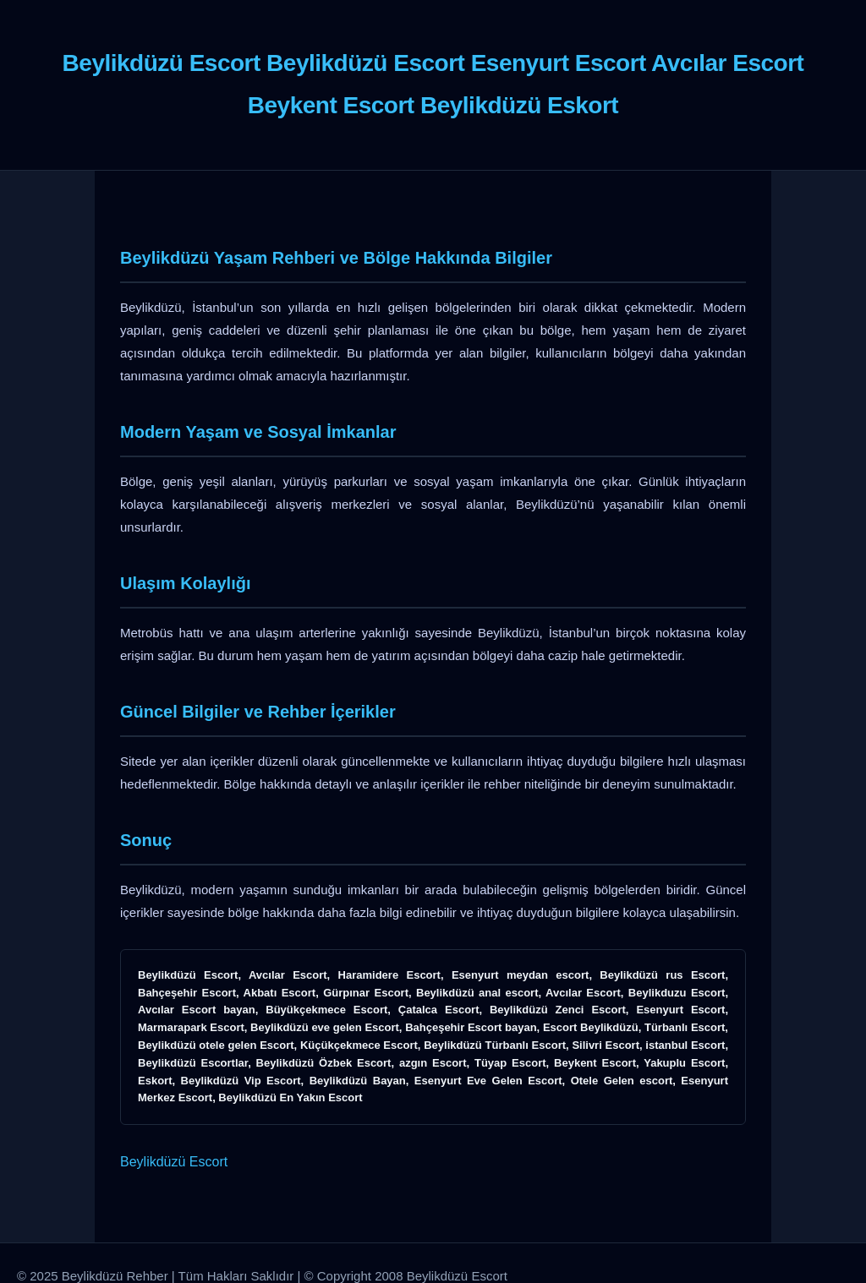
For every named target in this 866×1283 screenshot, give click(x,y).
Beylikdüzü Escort (173, 1162)
